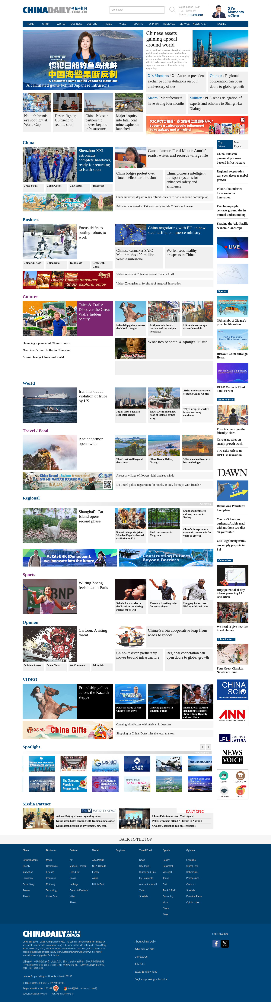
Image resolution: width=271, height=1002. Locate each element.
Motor (166, 902)
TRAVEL (107, 24)
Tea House (98, 185)
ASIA (197, 7)
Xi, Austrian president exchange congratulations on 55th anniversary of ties (176, 81)
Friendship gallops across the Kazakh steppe (130, 327)
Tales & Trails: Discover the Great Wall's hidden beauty (94, 311)
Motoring (50, 884)
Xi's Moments (158, 76)
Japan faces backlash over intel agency (128, 413)
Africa (95, 878)
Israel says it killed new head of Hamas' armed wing (163, 414)
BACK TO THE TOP (135, 839)
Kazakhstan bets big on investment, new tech (81, 825)
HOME (30, 24)
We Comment (77, 665)
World (29, 383)
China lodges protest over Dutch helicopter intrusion (136, 175)
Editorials (98, 665)
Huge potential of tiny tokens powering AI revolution (231, 593)
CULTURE (92, 24)
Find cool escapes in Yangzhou (161, 534)
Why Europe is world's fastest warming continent (196, 412)
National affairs (30, 860)
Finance (50, 872)
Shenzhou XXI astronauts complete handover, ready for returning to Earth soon (95, 160)
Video (72, 896)
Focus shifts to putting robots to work (92, 232)
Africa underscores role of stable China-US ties (196, 392)
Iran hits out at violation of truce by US (93, 396)
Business (31, 219)
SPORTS (138, 24)
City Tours (144, 866)
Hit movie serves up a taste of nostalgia (195, 327)
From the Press (194, 896)
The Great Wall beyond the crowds (129, 461)
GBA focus (76, 185)
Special (222, 291)
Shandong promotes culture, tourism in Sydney (194, 514)
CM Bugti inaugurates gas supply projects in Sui (231, 545)
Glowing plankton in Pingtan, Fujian (161, 709)
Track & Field (169, 890)
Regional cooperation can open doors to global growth (227, 81)
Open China (53, 665)
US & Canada (99, 866)
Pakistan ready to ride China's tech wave (128, 709)
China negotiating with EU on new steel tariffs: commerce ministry (177, 230)
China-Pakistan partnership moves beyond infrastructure (137, 655)
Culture (30, 296)
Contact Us (141, 956)
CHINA (45, 24)
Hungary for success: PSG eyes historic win (195, 605)
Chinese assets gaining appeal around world (161, 39)
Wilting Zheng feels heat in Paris (93, 585)
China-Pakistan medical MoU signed (172, 816)
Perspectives (192, 878)
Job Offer (140, 964)
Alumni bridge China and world (43, 357)
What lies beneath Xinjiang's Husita (177, 341)
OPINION (154, 24)
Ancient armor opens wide (91, 441)
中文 (181, 10)
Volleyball (167, 872)
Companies (52, 866)
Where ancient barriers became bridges (196, 461)
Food (43, 430)
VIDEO (122, 24)
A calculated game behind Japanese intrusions (67, 85)
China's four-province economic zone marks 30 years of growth (197, 532)
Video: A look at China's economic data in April (145, 274)
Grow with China (99, 265)
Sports (29, 574)
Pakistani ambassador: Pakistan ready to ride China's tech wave (154, 206)
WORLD (61, 24)
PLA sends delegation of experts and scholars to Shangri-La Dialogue (216, 103)
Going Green (54, 185)
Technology (76, 263)
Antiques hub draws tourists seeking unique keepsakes (163, 328)
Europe (96, 872)
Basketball (168, 866)
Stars (165, 914)
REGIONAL (169, 24)
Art (71, 860)
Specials (143, 896)
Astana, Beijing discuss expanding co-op (78, 816)
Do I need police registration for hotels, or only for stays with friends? (158, 484)
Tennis (166, 878)
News (142, 860)
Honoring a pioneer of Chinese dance (46, 343)
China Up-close (32, 263)
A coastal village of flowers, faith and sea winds (145, 475)
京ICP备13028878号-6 (62, 993)
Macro (153, 98)
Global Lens (192, 866)
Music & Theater (78, 866)
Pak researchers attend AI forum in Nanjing (177, 821)
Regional (31, 498)
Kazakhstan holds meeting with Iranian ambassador (85, 821)
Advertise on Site (145, 949)
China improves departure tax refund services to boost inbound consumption (162, 197)
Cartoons (191, 884)
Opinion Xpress (32, 665)
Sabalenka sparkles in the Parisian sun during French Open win (129, 606)
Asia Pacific (98, 860)
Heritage (74, 884)
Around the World (148, 884)
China (28, 142)
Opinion (216, 76)
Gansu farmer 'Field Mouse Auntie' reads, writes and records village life (178, 153)
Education (28, 878)
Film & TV (74, 872)
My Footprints (146, 878)
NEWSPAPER (200, 24)
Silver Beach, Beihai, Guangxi (161, 461)
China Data (53, 263)
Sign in (182, 14)
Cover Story (28, 884)
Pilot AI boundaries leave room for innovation (229, 193)
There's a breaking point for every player (163, 605)
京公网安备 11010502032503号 (80, 988)
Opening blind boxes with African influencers (143, 724)
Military (196, 98)
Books (73, 878)
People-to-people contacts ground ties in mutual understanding (231, 211)
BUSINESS (76, 24)
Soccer (166, 860)
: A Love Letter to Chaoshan (47, 350)
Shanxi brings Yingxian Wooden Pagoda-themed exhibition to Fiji (130, 535)
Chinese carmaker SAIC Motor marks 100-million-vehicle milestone (136, 254)
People (26, 890)
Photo (72, 902)
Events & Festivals (79, 890)
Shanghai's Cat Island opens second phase (91, 516)
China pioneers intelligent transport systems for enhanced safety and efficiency (186, 179)
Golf (165, 884)
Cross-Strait (30, 185)
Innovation (28, 872)
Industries (51, 878)
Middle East (98, 884)
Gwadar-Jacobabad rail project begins (174, 825)
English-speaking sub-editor (151, 979)
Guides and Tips (147, 872)
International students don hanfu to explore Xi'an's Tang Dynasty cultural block (195, 712)
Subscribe (191, 10)
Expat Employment (146, 971)
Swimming (168, 896)
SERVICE (185, 24)
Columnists (224, 560)
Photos (26, 896)
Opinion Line (192, 902)
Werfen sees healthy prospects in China (182, 252)
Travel (29, 430)
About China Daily (145, 941)
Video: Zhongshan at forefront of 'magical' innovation (148, 283)
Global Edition (186, 7)
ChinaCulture (226, 639)
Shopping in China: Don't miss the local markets (145, 733)
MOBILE (221, 24)
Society (26, 866)
